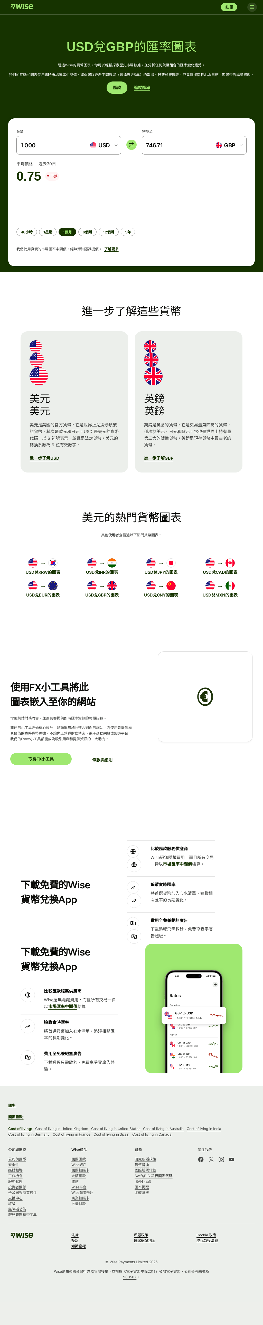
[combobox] (103, 145)
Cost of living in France (71, 1134)
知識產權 (78, 1246)
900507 (130, 1277)
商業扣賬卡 (80, 1198)
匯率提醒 (142, 1187)
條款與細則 (102, 760)
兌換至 (147, 131)
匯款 (117, 87)
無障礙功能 (17, 1209)
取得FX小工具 (41, 759)
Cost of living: (20, 1128)
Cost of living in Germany (29, 1134)
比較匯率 (142, 1192)
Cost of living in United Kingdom (61, 1128)
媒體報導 (15, 1170)
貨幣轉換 (142, 1165)
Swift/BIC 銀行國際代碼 (154, 1176)
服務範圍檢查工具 (22, 1215)
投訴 (75, 1240)
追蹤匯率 (142, 87)
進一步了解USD (44, 458)
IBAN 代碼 (143, 1181)
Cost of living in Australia (163, 1128)
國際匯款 (78, 1159)
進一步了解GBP (158, 458)
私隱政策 (141, 1235)
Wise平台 (79, 1187)
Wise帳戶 (79, 1165)
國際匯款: (16, 1117)
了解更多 (111, 249)
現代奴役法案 (207, 1240)
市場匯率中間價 (177, 864)
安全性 (13, 1165)
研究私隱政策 (145, 1159)
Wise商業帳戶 (82, 1192)
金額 (20, 131)
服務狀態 (15, 1181)
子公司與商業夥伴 (22, 1192)
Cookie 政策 (206, 1235)
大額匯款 (78, 1176)
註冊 (229, 7)
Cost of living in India (204, 1128)
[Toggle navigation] (250, 7)
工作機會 (15, 1176)
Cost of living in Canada (152, 1134)
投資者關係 (17, 1187)
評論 (11, 1203)
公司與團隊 (17, 1159)
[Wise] (21, 7)
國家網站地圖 (145, 1240)
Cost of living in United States (115, 1128)
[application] (54, 202)
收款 (75, 1181)
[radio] (26, 232)
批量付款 (78, 1203)
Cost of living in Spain (111, 1134)
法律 (75, 1235)
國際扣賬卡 (80, 1170)
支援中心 (15, 1198)
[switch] (131, 145)
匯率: (12, 1105)
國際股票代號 (145, 1170)
